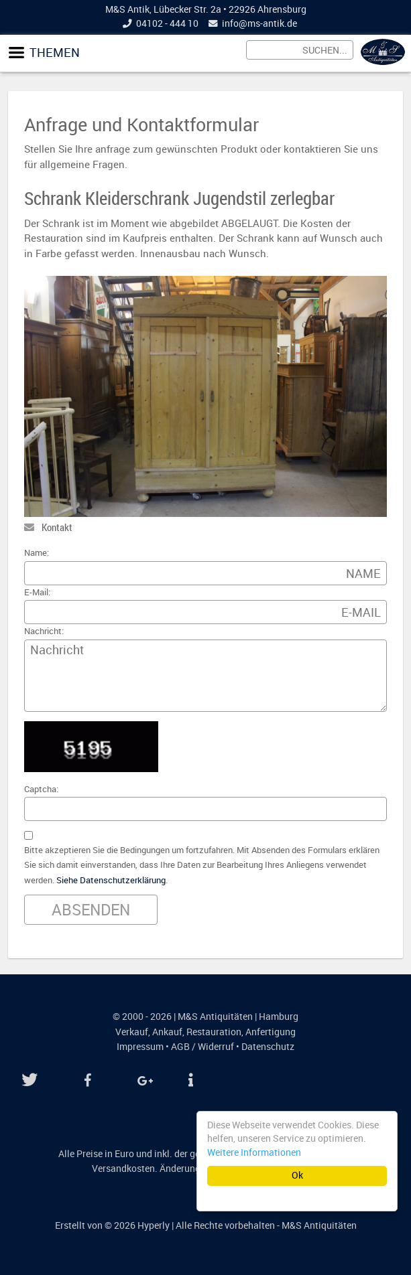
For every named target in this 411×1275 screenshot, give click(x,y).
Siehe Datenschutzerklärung (111, 880)
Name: (36, 552)
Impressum (140, 1047)
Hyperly (153, 1225)
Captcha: (41, 789)
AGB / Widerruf (202, 1047)
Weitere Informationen (254, 1152)
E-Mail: (37, 592)
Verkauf (131, 1032)
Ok (297, 1175)
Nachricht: (44, 631)
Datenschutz (267, 1047)
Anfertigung (270, 1032)
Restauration (213, 1032)
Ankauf (167, 1032)
